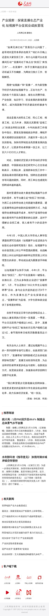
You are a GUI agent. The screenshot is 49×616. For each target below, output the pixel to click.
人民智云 (18, 593)
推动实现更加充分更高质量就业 (16, 522)
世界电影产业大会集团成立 (14, 505)
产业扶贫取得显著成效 (12, 543)
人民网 (3, 12)
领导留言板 (39, 578)
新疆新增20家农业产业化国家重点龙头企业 (22, 527)
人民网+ (18, 578)
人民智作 (28, 593)
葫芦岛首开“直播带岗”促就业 (15, 549)
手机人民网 (28, 578)
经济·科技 (13, 12)
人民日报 (7, 578)
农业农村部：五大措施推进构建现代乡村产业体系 (25, 554)
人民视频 (7, 593)
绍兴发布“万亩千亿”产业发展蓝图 (17, 538)
